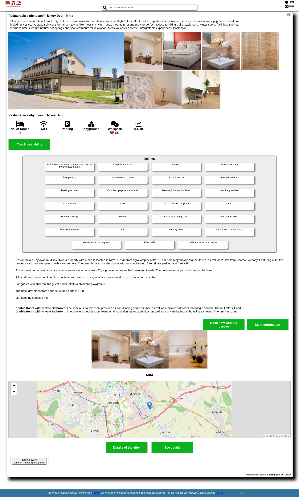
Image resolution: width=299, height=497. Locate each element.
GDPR (219, 492)
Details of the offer (126, 447)
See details (172, 447)
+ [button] (14, 386)
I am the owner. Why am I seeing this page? (29, 461)
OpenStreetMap (282, 436)
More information (267, 324)
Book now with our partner (223, 324)
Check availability (29, 144)
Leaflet (267, 436)
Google (96, 492)
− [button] (14, 392)
